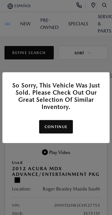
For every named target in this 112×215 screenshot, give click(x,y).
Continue (56, 127)
